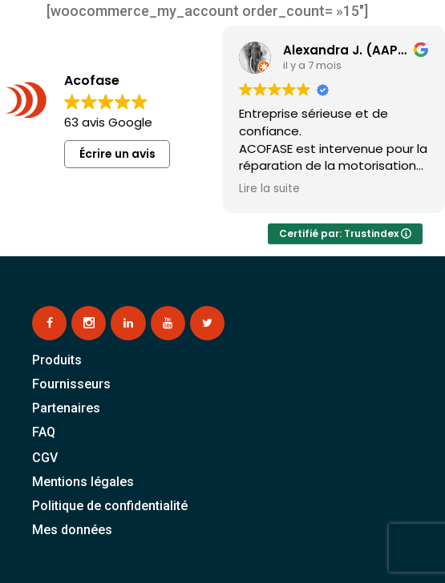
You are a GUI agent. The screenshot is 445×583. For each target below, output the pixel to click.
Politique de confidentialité (110, 505)
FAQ (43, 432)
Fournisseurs (71, 384)
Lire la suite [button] (269, 189)
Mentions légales (83, 481)
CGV (45, 457)
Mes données (72, 529)
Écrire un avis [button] (117, 154)
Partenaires (66, 408)
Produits (57, 360)
